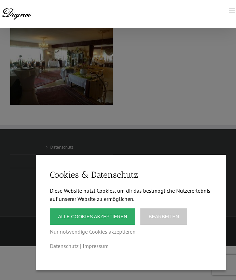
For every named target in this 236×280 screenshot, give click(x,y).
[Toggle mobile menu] (232, 10)
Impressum (96, 245)
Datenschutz (64, 245)
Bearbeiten (164, 216)
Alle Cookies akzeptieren (92, 216)
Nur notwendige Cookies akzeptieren (93, 231)
